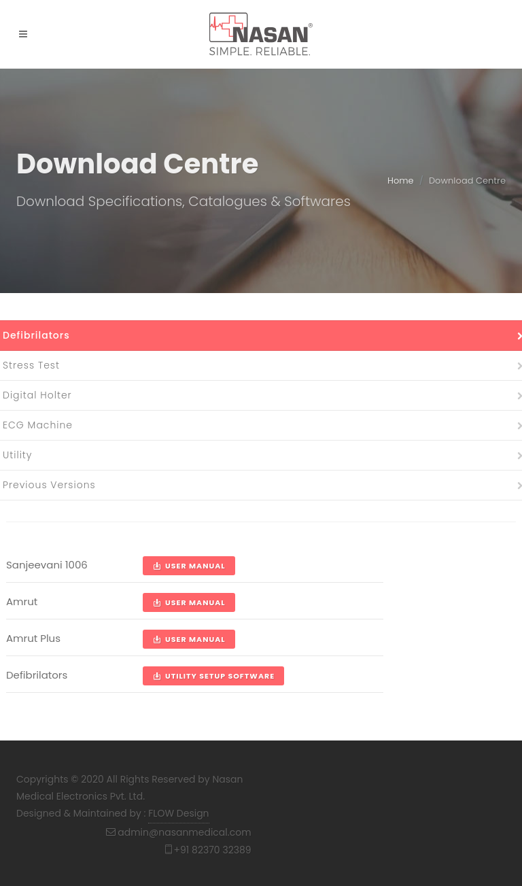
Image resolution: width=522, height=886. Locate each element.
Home (400, 180)
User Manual (189, 565)
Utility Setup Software (213, 675)
